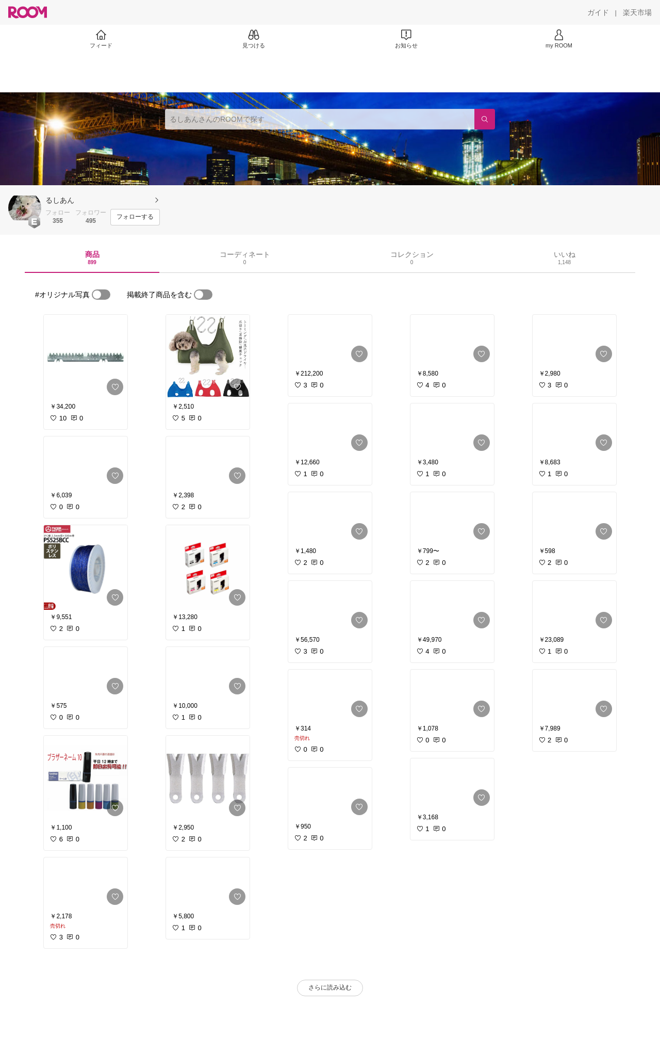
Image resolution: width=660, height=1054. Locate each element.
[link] (85, 357)
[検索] (484, 119)
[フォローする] (135, 217)
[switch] (101, 294)
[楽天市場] (637, 12)
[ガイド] (598, 12)
